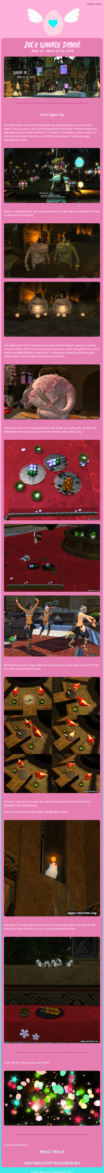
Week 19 (58, 1151)
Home (28, 1162)
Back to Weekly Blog (67, 1162)
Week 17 (45, 1151)
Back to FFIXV (43, 1162)
